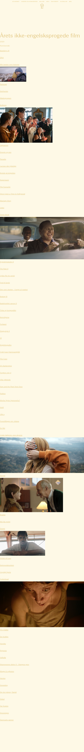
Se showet (16, 1)
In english (63, 1)
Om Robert (54, 1)
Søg (70, 1)
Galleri (42, 1)
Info (47, 1)
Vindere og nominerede (29, 1)
